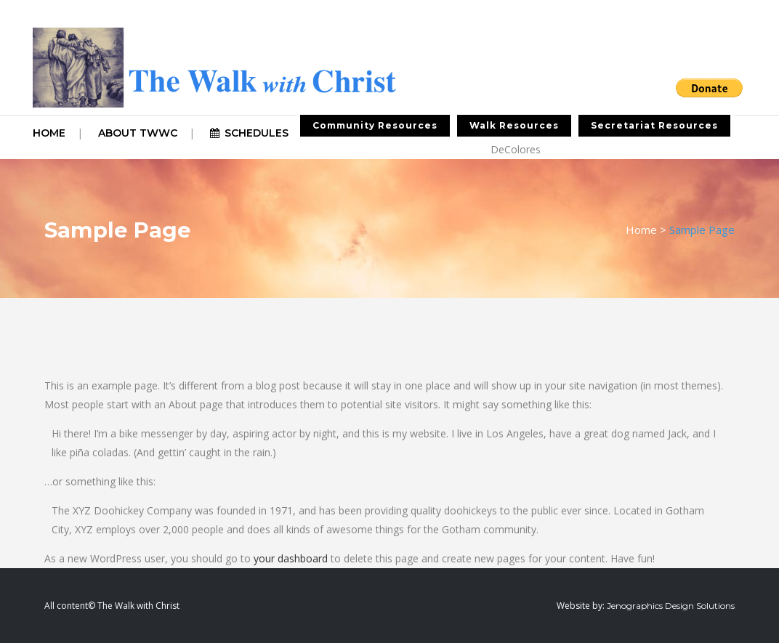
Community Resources (374, 125)
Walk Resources (514, 125)
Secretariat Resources (654, 125)
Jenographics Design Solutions (671, 605)
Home (641, 229)
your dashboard (291, 558)
